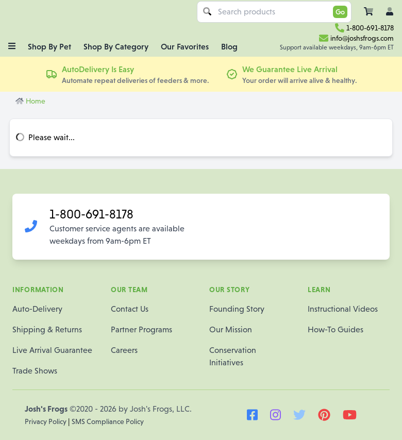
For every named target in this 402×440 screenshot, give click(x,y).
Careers (124, 350)
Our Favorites (185, 46)
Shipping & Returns (47, 329)
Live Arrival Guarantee (52, 350)
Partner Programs (141, 329)
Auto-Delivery (37, 308)
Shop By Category (115, 46)
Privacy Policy (46, 421)
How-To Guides (335, 329)
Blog (229, 46)
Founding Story (236, 308)
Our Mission (230, 329)
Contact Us (129, 308)
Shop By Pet (49, 46)
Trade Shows (34, 370)
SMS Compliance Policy (108, 421)
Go (340, 12)
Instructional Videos (343, 308)
